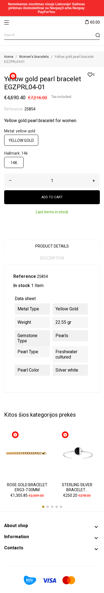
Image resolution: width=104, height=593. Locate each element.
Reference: (14, 109)
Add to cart (52, 197)
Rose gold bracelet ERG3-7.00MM (27, 487)
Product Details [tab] (52, 246)
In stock (21, 285)
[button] (43, 507)
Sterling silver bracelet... (77, 487)
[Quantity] (52, 180)
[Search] (52, 35)
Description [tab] (52, 258)
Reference (24, 276)
